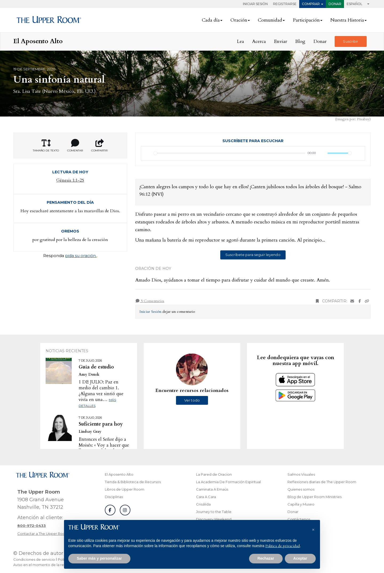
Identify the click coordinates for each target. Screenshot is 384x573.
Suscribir (350, 41)
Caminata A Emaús (212, 489)
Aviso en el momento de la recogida (44, 565)
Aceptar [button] (300, 558)
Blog (300, 41)
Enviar (280, 41)
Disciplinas (114, 497)
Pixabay (363, 119)
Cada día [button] (211, 20)
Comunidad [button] (270, 20)
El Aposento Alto (119, 474)
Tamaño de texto (46, 145)
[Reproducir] (148, 153)
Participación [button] (306, 20)
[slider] (230, 153)
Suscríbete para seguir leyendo (253, 255)
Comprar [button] (311, 4)
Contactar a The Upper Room (43, 533)
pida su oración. (81, 255)
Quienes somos (300, 489)
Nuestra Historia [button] (347, 20)
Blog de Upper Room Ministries (314, 497)
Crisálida (203, 504)
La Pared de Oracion (214, 474)
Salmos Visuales (301, 474)
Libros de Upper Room (124, 489)
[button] (313, 528)
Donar (335, 4)
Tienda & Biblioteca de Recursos (133, 482)
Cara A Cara (206, 497)
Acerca (259, 41)
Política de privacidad (282, 545)
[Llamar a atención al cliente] (31, 525)
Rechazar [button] (266, 558)
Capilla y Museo (300, 504)
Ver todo (192, 400)
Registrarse (285, 4)
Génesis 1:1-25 (70, 180)
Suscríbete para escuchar (252, 140)
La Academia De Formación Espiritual (228, 482)
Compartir (99, 145)
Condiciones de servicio (34, 559)
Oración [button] (238, 20)
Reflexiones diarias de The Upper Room (321, 482)
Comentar (75, 145)
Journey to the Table (213, 512)
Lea (240, 41)
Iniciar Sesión (255, 4)
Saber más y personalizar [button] (99, 558)
